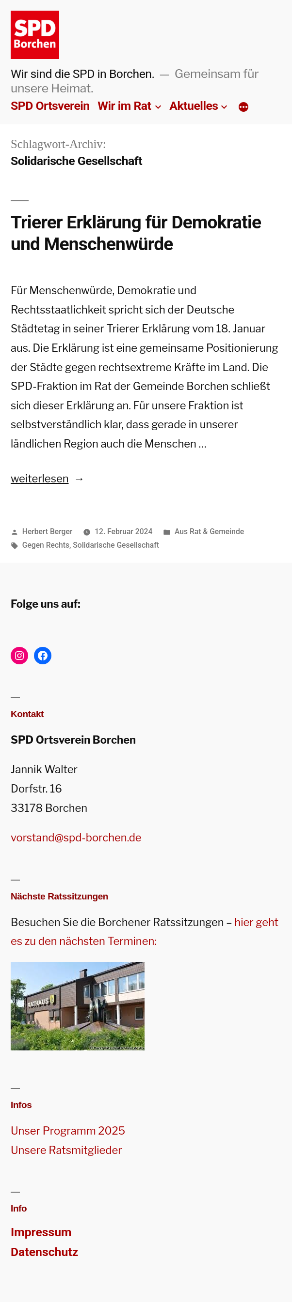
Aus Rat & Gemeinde (209, 531)
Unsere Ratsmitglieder (66, 1150)
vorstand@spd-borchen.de (76, 837)
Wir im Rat (124, 106)
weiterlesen (48, 478)
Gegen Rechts (45, 545)
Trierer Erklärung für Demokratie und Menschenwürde (136, 233)
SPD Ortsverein (50, 106)
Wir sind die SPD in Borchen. (83, 74)
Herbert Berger (47, 531)
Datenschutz (44, 1252)
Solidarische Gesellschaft (116, 545)
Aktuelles (193, 106)
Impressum (41, 1232)
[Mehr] (243, 108)
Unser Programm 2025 (68, 1130)
